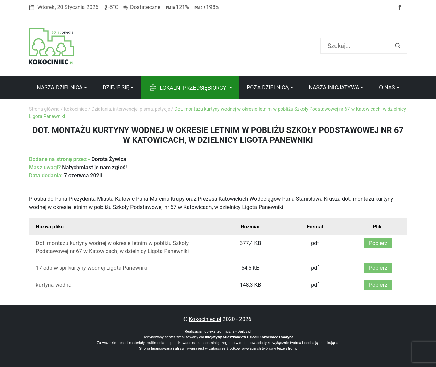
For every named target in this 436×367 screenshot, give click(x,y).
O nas (387, 87)
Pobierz (378, 243)
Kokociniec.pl (205, 319)
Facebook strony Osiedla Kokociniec (399, 7)
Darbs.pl (244, 331)
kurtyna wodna (54, 285)
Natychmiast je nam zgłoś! (94, 167)
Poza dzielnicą (268, 87)
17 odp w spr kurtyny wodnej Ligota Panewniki (91, 268)
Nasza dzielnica (59, 87)
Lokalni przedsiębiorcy (193, 88)
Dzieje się (116, 87)
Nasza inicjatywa (334, 87)
